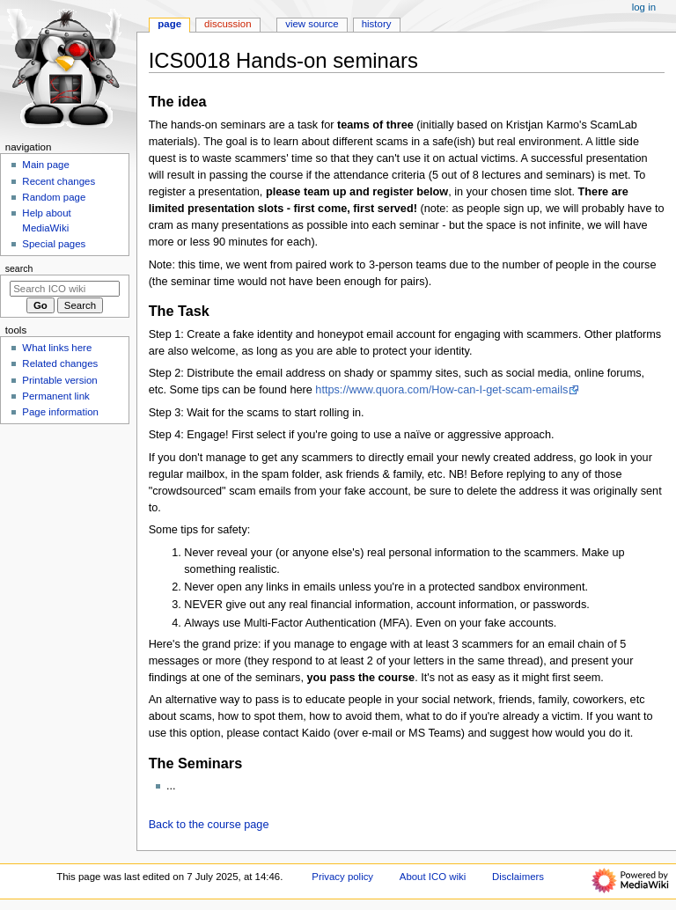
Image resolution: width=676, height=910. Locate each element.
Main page (46, 164)
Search (19, 268)
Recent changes (58, 181)
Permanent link (55, 396)
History (377, 23)
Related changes (60, 363)
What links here (57, 347)
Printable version (59, 380)
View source (311, 23)
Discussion (227, 23)
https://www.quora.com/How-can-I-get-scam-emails (441, 390)
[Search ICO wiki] (65, 289)
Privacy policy (342, 876)
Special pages (53, 244)
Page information (60, 412)
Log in (644, 7)
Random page (53, 197)
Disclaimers (518, 876)
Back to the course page (209, 824)
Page (169, 23)
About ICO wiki (433, 876)
